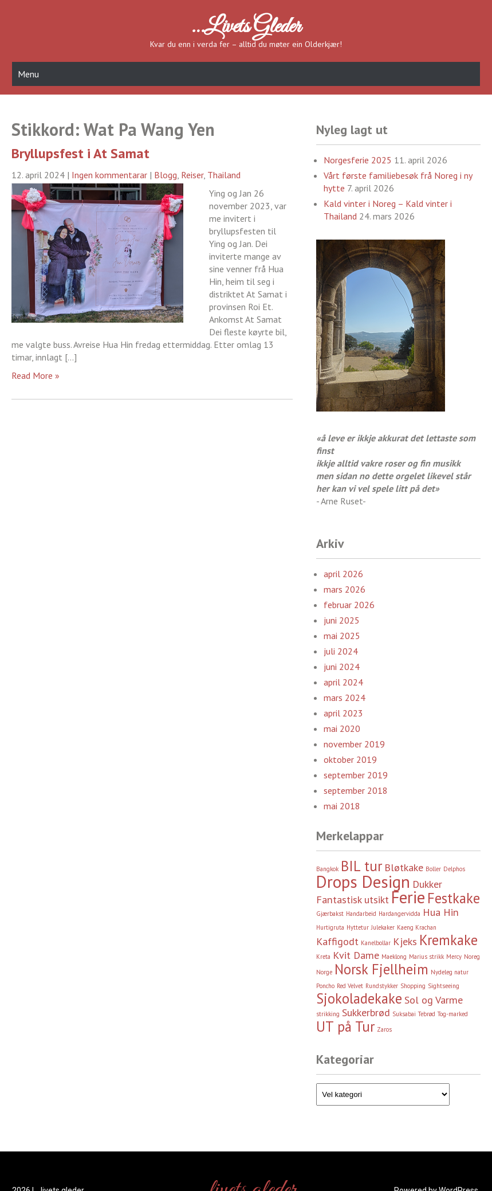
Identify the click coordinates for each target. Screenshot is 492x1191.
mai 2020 (342, 728)
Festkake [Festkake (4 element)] (453, 898)
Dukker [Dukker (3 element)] (427, 884)
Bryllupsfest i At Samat (80, 153)
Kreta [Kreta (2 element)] (323, 957)
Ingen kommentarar (109, 175)
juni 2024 (342, 666)
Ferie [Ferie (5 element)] (408, 897)
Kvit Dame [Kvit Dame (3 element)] (356, 955)
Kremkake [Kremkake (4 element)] (448, 940)
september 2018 (356, 790)
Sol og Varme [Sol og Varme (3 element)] (433, 999)
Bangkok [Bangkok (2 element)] (327, 869)
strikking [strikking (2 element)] (328, 1014)
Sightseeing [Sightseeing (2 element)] (443, 986)
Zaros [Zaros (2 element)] (384, 1029)
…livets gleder (246, 27)
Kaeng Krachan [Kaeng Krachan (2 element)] (416, 927)
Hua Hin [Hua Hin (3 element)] (441, 912)
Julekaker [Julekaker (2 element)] (383, 927)
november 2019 (354, 744)
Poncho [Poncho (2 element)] (325, 986)
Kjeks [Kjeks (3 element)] (405, 941)
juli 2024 (341, 651)
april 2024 (343, 682)
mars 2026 (344, 589)
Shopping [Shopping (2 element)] (413, 986)
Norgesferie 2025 (358, 160)
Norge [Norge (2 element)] (324, 972)
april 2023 (343, 713)
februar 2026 (349, 604)
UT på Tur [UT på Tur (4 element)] (345, 1026)
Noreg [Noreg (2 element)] (472, 957)
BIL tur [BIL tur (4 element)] (361, 866)
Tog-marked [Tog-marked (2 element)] (453, 1014)
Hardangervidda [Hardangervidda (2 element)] (399, 914)
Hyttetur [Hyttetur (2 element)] (358, 927)
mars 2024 (344, 697)
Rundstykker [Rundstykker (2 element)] (381, 986)
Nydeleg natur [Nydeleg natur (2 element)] (450, 972)
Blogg (165, 175)
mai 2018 (342, 806)
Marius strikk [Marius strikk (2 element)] (426, 957)
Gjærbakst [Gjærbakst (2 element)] (330, 914)
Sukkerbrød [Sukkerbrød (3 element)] (366, 1012)
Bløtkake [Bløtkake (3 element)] (403, 867)
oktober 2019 (350, 759)
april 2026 (343, 573)
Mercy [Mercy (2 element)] (454, 957)
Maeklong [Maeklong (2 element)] (394, 957)
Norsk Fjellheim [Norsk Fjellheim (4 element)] (381, 969)
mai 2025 (342, 635)
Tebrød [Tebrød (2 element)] (426, 1014)
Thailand (224, 175)
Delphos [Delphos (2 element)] (454, 869)
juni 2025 (342, 620)
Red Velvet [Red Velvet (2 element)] (350, 986)
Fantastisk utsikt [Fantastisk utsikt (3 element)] (352, 899)
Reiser (192, 175)
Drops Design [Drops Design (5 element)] (363, 881)
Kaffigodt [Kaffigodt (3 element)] (337, 941)
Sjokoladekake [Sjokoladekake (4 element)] (359, 998)
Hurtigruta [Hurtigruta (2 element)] (330, 927)
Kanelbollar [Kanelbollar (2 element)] (376, 943)
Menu (28, 74)
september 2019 (356, 775)
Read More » (35, 375)
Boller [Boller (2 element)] (433, 869)
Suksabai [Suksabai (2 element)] (404, 1014)
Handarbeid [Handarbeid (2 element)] (361, 914)
